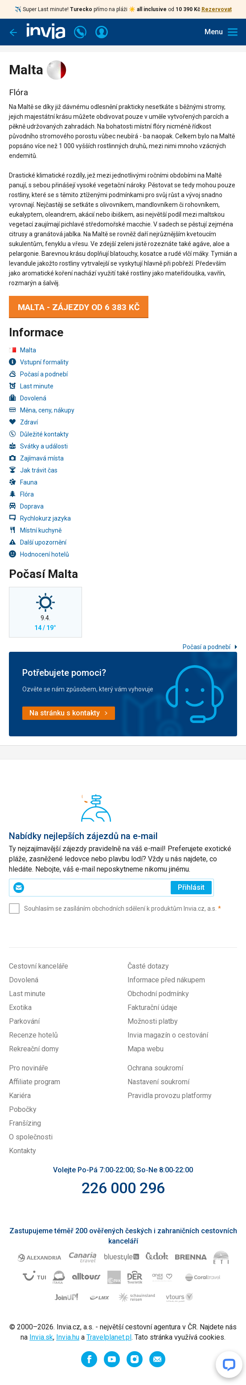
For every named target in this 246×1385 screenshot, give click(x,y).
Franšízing (25, 1123)
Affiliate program (34, 1082)
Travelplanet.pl (108, 1337)
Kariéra (20, 1095)
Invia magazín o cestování (167, 1035)
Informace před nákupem (166, 980)
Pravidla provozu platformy (169, 1095)
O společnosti (31, 1137)
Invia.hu (67, 1337)
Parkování (24, 1021)
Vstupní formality (39, 362)
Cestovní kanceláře (38, 966)
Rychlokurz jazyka (40, 518)
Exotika (20, 1007)
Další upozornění (37, 542)
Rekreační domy (34, 1049)
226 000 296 (123, 1188)
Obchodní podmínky (158, 993)
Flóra (21, 494)
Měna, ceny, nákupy (41, 410)
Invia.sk (41, 1337)
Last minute (31, 386)
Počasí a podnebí (38, 374)
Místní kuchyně (35, 530)
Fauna (23, 482)
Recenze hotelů (33, 1035)
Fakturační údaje (152, 1007)
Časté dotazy (148, 966)
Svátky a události (38, 446)
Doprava (26, 506)
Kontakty (22, 1151)
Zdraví (23, 422)
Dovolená (27, 398)
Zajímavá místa (36, 458)
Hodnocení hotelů (39, 554)
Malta (22, 350)
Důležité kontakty (39, 434)
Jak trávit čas (33, 470)
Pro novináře (28, 1068)
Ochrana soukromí (155, 1068)
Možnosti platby (152, 1021)
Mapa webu (145, 1049)
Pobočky (23, 1109)
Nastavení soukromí (158, 1082)
